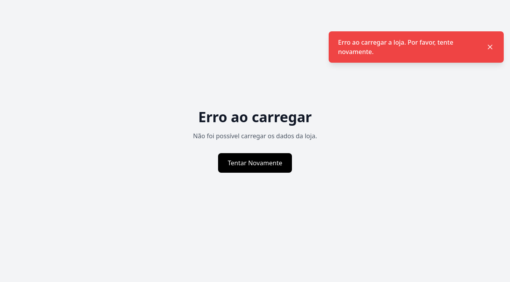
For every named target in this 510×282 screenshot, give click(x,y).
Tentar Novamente (255, 163)
